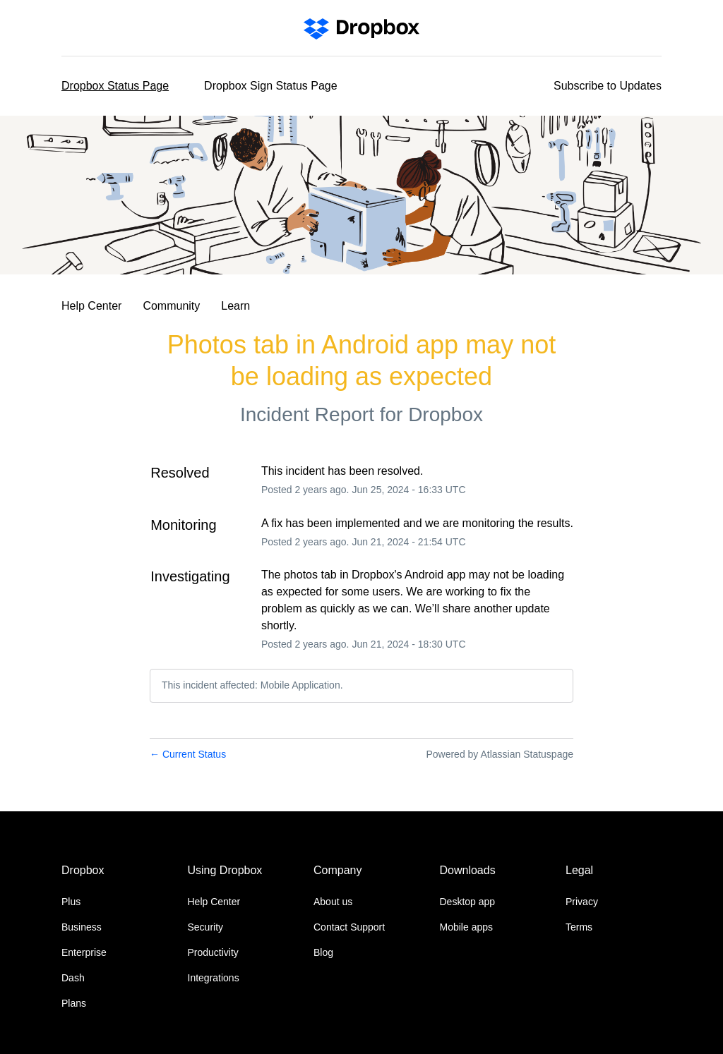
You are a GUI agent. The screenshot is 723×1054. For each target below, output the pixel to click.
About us (332, 901)
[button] (608, 86)
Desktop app (468, 901)
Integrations (213, 977)
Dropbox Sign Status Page (270, 86)
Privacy (582, 901)
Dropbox (445, 414)
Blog (323, 952)
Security (206, 927)
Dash (73, 977)
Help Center (91, 306)
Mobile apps (467, 927)
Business (81, 927)
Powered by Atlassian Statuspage (499, 754)
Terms (579, 927)
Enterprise (84, 952)
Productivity (213, 952)
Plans (73, 1003)
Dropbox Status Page (115, 86)
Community (171, 306)
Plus (70, 901)
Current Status (188, 754)
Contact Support (349, 927)
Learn (235, 306)
